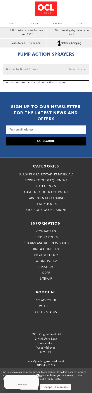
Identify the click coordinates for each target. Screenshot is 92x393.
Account (57, 22)
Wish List (46, 306)
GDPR (46, 273)
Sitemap (46, 278)
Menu (11, 22)
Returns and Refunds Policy (46, 243)
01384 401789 (46, 365)
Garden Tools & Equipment (46, 192)
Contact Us (46, 231)
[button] (46, 69)
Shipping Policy (46, 237)
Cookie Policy (46, 261)
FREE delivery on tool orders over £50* (22, 32)
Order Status (46, 312)
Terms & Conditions (46, 249)
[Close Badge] (38, 376)
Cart (80, 22)
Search (34, 22)
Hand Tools (46, 186)
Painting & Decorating (46, 198)
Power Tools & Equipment (46, 180)
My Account (46, 300)
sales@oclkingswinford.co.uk (46, 361)
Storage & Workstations (46, 210)
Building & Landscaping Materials (46, 174)
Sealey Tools (46, 204)
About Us (46, 267)
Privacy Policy (46, 255)
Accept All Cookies (55, 387)
